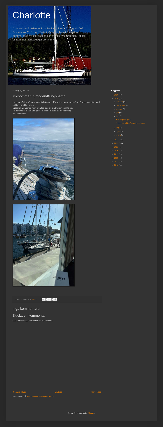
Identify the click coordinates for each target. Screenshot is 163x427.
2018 (116, 158)
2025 (116, 95)
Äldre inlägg (96, 392)
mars (118, 135)
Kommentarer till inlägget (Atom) (40, 396)
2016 (116, 165)
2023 (116, 140)
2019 (116, 154)
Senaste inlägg (19, 392)
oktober (119, 102)
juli (117, 113)
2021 (116, 147)
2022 (116, 143)
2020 (116, 151)
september (121, 105)
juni (118, 116)
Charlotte (32, 15)
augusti (119, 109)
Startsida (58, 392)
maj (118, 128)
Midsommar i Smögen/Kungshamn (130, 123)
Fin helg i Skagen (123, 119)
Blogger (91, 413)
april (118, 131)
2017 (116, 162)
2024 (116, 98)
